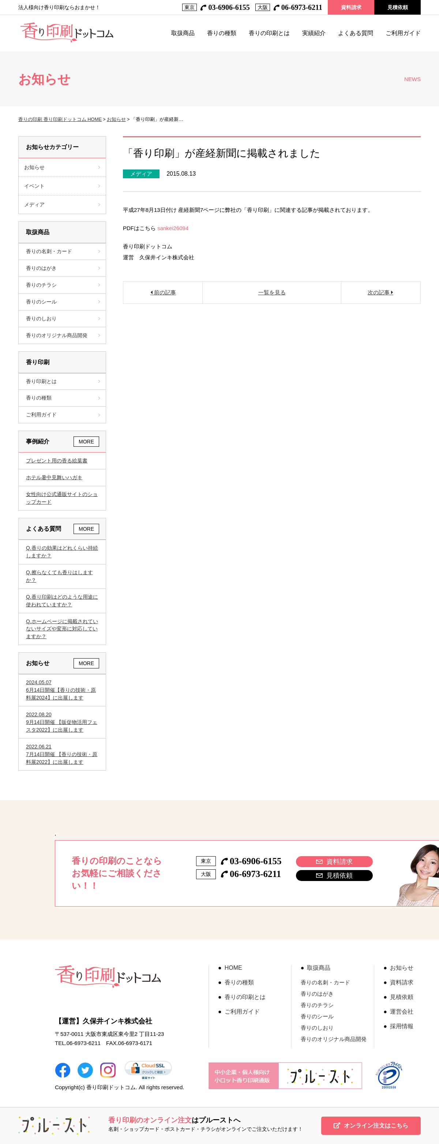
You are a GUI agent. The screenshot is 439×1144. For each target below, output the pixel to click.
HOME (233, 968)
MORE (86, 442)
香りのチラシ (63, 285)
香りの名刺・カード (63, 251)
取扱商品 (183, 33)
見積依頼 (397, 7)
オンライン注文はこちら (371, 1125)
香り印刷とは (63, 381)
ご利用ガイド (403, 33)
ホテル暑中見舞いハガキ (54, 477)
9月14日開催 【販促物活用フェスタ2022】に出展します (62, 722)
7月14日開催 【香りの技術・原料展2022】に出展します (62, 754)
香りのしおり (63, 318)
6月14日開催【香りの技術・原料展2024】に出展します (62, 690)
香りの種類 (221, 33)
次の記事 (379, 292)
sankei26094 (172, 228)
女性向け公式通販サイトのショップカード (62, 498)
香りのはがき (63, 268)
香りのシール (63, 302)
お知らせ (116, 119)
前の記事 (164, 292)
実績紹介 (314, 33)
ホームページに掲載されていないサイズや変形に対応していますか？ (62, 629)
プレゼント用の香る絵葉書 (56, 461)
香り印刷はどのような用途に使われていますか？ (62, 600)
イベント (34, 186)
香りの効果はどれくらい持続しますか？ (62, 551)
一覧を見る (272, 292)
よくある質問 (355, 33)
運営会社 (401, 1012)
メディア (141, 174)
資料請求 (351, 7)
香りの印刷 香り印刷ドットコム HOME (60, 119)
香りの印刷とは (269, 33)
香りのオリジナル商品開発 (63, 335)
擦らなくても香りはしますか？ (59, 576)
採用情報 (401, 1026)
